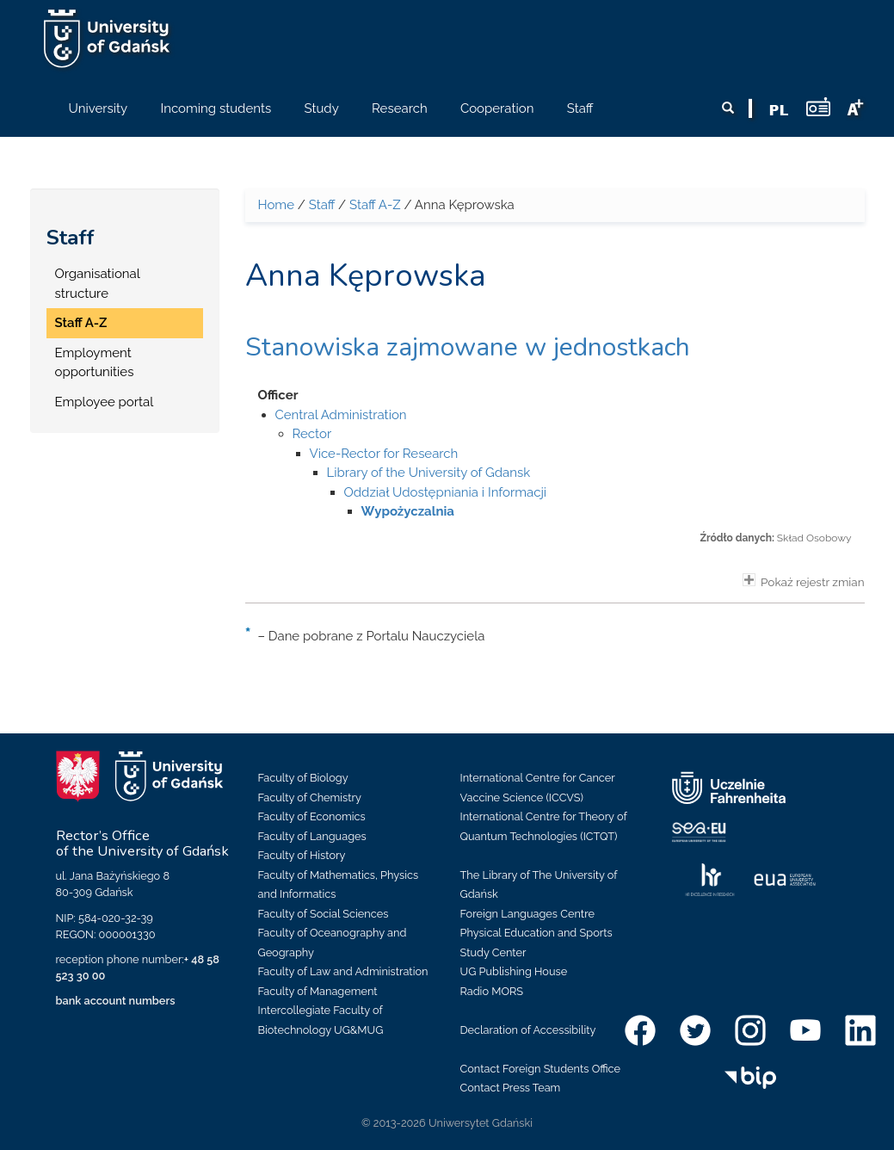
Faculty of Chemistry (309, 797)
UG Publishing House (514, 971)
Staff (70, 237)
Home (276, 205)
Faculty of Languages (312, 836)
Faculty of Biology (303, 777)
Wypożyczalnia (407, 511)
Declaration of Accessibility (528, 1029)
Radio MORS (492, 991)
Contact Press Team (510, 1087)
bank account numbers (116, 1000)
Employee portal (104, 402)
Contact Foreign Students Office (540, 1068)
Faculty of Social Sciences (323, 913)
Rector (312, 434)
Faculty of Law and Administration (343, 971)
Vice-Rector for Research (384, 453)
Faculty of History (302, 855)
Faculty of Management (318, 991)
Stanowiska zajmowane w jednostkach (467, 347)
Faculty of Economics (312, 816)
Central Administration (341, 415)
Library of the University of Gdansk (429, 472)
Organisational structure (97, 283)
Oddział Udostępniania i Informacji (445, 492)
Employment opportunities (94, 362)
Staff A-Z (81, 323)
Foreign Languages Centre (527, 913)
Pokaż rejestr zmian (804, 581)
